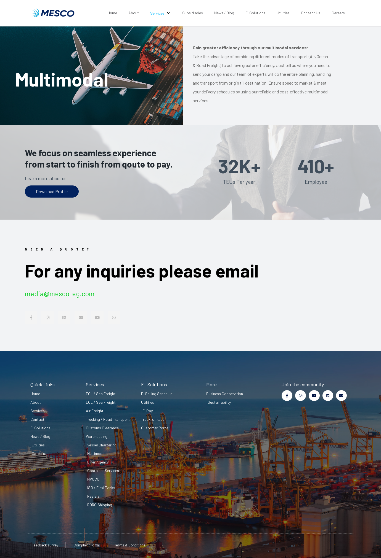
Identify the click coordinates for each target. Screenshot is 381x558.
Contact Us (310, 12)
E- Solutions (154, 384)
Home (112, 12)
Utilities (283, 12)
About (133, 12)
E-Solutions (255, 12)
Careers (338, 12)
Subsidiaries (192, 12)
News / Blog (224, 12)
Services (160, 13)
